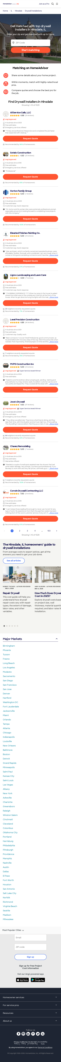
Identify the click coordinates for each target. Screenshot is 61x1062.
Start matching (31, 50)
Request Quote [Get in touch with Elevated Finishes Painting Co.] (30, 261)
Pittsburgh (8, 850)
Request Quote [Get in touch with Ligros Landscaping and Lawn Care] (30, 303)
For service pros (30, 1005)
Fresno (6, 659)
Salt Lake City (9, 893)
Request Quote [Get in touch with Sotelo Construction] (30, 177)
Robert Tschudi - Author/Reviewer (16, 586)
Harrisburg (8, 841)
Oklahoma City (10, 832)
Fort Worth (8, 880)
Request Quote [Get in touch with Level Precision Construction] (30, 347)
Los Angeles (9, 667)
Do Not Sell (32, 1043)
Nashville (7, 863)
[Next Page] (56, 530)
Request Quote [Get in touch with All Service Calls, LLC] (30, 138)
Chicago (7, 732)
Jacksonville (9, 711)
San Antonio (9, 889)
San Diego (8, 680)
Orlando (7, 719)
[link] (30, 114)
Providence (8, 854)
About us (30, 1021)
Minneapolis (9, 767)
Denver (6, 693)
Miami (6, 715)
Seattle (6, 910)
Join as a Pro (44, 4)
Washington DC (10, 702)
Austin (6, 867)
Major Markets (30, 639)
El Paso (6, 876)
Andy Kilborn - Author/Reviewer (48, 586)
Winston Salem (10, 815)
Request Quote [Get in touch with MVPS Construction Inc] (30, 389)
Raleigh (6, 811)
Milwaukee (8, 919)
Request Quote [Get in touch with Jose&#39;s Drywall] (30, 429)
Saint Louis (8, 780)
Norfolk (6, 897)
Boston (6, 754)
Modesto (7, 672)
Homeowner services (30, 997)
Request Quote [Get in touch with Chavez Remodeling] (30, 474)
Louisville (7, 741)
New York (7, 793)
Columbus (8, 828)
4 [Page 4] (35, 531)
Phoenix (7, 650)
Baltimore (8, 750)
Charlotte (8, 802)
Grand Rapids (9, 763)
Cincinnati (8, 819)
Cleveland (8, 824)
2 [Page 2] (19, 531)
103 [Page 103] (48, 531)
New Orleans (9, 745)
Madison (7, 915)
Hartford (7, 698)
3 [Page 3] (27, 531)
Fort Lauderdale (11, 706)
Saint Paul (8, 771)
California (23, 1043)
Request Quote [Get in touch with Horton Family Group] (30, 219)
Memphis (7, 858)
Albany (6, 789)
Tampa (6, 724)
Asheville (7, 798)
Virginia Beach (10, 906)
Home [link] (5, 11)
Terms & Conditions (45, 1047)
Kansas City (8, 776)
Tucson (6, 654)
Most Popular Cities (13, 930)
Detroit (6, 758)
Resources (30, 1013)
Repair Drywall (11, 593)
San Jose (7, 689)
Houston (7, 884)
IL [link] (11, 11)
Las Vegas (8, 785)
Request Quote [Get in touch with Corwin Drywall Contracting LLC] (30, 518)
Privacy (16, 1043)
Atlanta (6, 728)
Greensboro (9, 806)
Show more (54, 255)
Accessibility (42, 1043)
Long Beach (9, 663)
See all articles (14, 560)
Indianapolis (9, 737)
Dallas (6, 871)
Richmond (8, 902)
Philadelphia (9, 845)
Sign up (30, 957)
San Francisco (10, 685)
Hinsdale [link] (18, 11)
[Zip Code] (30, 43)
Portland (7, 837)
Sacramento (9, 676)
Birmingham (9, 646)
